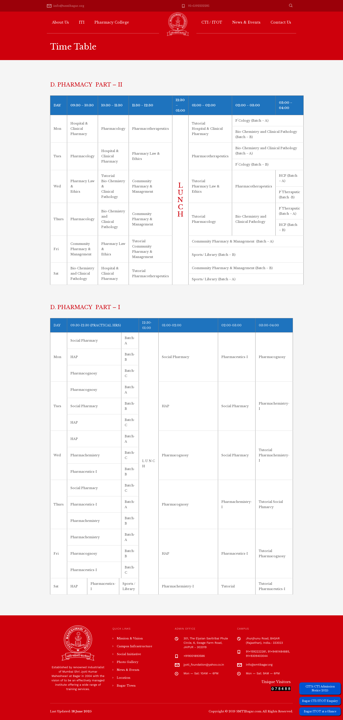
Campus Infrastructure (134, 646)
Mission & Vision (130, 638)
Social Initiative (129, 654)
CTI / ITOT (211, 22)
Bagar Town (126, 685)
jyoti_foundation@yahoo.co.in (204, 664)
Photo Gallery (127, 662)
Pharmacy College (111, 22)
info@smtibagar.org (68, 6)
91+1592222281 (198, 6)
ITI (81, 22)
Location (123, 678)
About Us (60, 22)
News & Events (246, 22)
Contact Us (281, 22)
